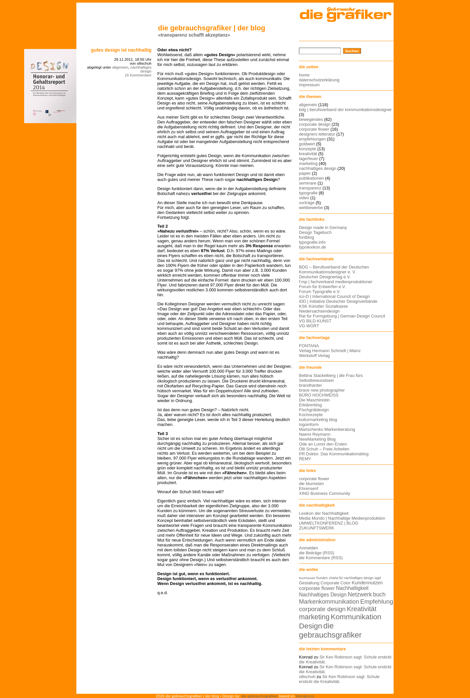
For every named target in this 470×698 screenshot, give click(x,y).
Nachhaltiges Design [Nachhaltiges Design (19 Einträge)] (323, 594)
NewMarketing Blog (317, 439)
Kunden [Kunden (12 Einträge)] (322, 578)
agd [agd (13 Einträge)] (378, 578)
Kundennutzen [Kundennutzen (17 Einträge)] (367, 582)
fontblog (306, 237)
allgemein (120, 67)
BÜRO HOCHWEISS (318, 395)
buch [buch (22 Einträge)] (379, 594)
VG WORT (309, 325)
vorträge (307, 202)
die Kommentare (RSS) (321, 557)
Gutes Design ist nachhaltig (121, 50)
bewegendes (311, 119)
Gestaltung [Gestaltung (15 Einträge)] (309, 582)
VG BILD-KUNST (315, 320)
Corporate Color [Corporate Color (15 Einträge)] (336, 582)
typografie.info (312, 242)
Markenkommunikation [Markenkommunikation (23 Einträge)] (329, 601)
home (304, 75)
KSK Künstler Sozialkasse (323, 306)
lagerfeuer (308, 158)
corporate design (315, 124)
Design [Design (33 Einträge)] (310, 626)
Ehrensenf (308, 488)
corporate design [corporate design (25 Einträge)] (322, 609)
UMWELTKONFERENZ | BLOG (328, 523)
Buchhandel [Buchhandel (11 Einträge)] (307, 578)
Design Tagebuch (315, 232)
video (304, 197)
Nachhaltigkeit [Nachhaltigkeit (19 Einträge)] (352, 588)
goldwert (307, 143)
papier (305, 173)
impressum (309, 84)
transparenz (310, 188)
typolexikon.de (312, 247)
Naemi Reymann (314, 434)
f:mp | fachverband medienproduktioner (335, 281)
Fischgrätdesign (314, 409)
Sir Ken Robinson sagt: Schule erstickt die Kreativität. (339, 679)
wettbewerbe (311, 207)
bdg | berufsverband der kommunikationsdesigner (345, 109)
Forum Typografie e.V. (319, 291)
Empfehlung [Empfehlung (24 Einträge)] (376, 601)
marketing (308, 163)
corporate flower (314, 129)
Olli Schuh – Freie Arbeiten (324, 448)
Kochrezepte (311, 414)
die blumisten (311, 483)
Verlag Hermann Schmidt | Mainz (330, 350)
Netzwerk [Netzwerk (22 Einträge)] (360, 594)
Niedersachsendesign (319, 311)
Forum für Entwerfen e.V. (322, 286)
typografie (308, 192)
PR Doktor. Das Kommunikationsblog (333, 453)
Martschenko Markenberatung (327, 429)
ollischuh (307, 676)
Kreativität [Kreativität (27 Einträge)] (362, 608)
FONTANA (309, 345)
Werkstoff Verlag (314, 355)
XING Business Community (324, 493)
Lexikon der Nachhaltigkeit (324, 513)
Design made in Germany (323, 227)
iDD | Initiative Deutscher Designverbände (338, 301)
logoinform (309, 424)
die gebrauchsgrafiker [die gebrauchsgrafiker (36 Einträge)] (330, 630)
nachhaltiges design (140, 69)
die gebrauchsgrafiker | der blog (211, 28)
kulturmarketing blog (318, 419)
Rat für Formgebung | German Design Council (342, 316)
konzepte (307, 148)
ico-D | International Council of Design (334, 296)
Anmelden (308, 547)
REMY (305, 458)
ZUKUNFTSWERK (316, 528)
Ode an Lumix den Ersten (323, 444)
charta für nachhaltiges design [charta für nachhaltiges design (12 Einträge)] (351, 578)
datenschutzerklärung (319, 79)
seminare (307, 183)
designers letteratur (317, 134)
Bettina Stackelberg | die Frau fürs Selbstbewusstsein (331, 378)
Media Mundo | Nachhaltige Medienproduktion (342, 518)
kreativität (308, 153)
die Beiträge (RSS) (316, 552)
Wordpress (305, 696)
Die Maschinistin (314, 400)
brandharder (310, 385)
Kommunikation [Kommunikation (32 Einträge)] (356, 617)
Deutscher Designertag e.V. (325, 276)
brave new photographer (322, 390)
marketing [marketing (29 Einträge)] (314, 617)
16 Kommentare (138, 75)
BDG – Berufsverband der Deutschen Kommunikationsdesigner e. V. (334, 269)
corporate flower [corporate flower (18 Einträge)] (317, 588)
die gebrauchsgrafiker (260, 696)
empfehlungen (312, 139)
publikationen (311, 178)
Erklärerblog (310, 404)
